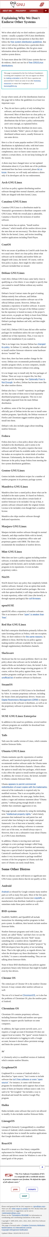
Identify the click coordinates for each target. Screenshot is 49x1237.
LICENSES (34, 10)
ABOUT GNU (7, 10)
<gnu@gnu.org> (39, 1206)
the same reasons (34, 637)
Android (5, 892)
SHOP (24, 1196)
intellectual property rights (19, 814)
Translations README (20, 1215)
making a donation (13, 78)
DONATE (32, 1189)
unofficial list (7, 677)
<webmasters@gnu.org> (11, 1213)
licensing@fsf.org (10, 86)
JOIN (15, 1189)
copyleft (37, 898)
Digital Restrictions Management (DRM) (20, 700)
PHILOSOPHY (21, 10)
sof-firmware (35, 598)
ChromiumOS (29, 995)
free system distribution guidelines (26, 42)
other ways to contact (20, 1209)
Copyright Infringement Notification (15, 1230)
